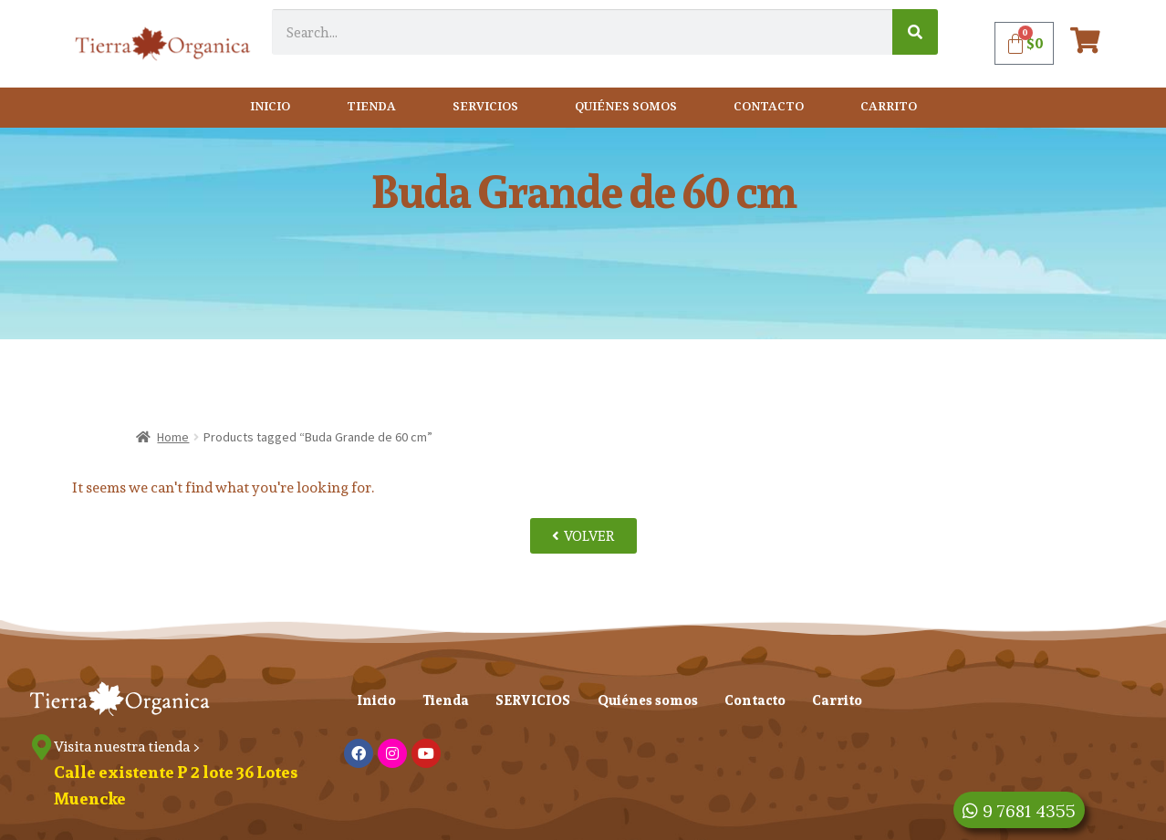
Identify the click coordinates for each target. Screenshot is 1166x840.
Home (173, 437)
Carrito (888, 107)
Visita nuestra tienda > (129, 746)
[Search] (915, 32)
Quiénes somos (626, 107)
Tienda (371, 107)
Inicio (270, 107)
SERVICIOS (485, 107)
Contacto (769, 107)
